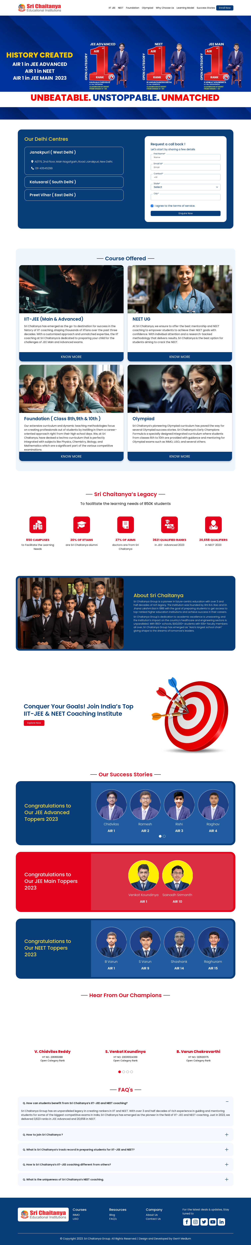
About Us (152, 1215)
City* (156, 194)
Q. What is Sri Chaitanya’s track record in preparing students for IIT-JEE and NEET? (79, 1150)
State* (157, 184)
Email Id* (158, 164)
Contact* (158, 174)
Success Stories (206, 7)
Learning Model (185, 7)
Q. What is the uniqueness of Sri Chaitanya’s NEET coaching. (63, 1179)
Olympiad (147, 7)
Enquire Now (186, 213)
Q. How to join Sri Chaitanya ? (43, 1135)
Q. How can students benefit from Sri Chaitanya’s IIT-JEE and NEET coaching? (75, 1103)
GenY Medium (182, 1239)
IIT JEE (112, 7)
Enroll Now (225, 7)
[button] (160, 836)
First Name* (159, 154)
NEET (120, 7)
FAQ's (113, 1219)
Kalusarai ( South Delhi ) (53, 182)
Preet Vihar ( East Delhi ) (53, 195)
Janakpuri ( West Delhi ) (53, 152)
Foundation (132, 7)
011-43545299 (44, 168)
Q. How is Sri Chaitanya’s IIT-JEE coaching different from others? (67, 1164)
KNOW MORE (71, 356)
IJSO (76, 1219)
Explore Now (34, 723)
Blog (112, 1215)
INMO (76, 1215)
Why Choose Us (165, 7)
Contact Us (153, 1219)
